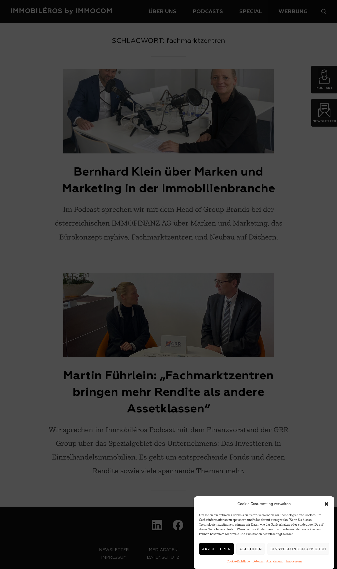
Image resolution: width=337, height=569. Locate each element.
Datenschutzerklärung (268, 564)
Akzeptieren (216, 551)
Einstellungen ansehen (298, 551)
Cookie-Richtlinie (238, 564)
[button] (326, 506)
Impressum (294, 564)
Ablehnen (250, 551)
